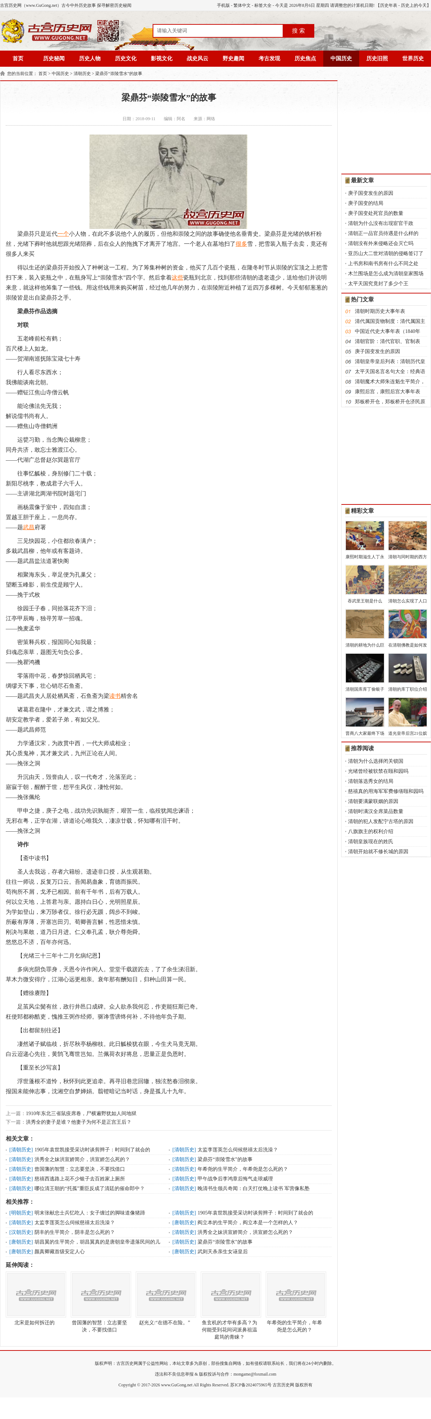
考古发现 (269, 58)
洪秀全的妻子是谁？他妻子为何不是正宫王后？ (78, 1122)
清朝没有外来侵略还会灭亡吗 (380, 243)
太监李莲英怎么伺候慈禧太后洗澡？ (238, 1149)
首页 (18, 58)
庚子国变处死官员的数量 (375, 213)
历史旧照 (377, 58)
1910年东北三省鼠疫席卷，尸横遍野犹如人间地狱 (81, 1113)
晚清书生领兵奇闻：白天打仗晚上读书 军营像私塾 (254, 1188)
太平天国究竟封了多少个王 (378, 283)
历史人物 (90, 58)
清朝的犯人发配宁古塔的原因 (380, 821)
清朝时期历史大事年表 (380, 311)
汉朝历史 (21, 1232)
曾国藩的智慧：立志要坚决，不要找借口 (79, 1169)
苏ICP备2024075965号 (251, 1384)
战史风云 (197, 58)
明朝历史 (21, 1213)
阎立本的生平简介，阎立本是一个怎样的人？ (248, 1222)
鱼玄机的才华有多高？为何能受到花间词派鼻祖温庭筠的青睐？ (229, 1306)
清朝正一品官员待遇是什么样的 (383, 233)
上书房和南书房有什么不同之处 (383, 263)
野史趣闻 (233, 58)
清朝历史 (82, 73)
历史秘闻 (54, 58)
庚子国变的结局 (365, 203)
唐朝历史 (184, 1222)
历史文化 (125, 58)
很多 (241, 244)
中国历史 (341, 58)
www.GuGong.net (177, 1384)
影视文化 (161, 58)
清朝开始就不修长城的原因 (378, 851)
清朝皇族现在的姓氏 (370, 841)
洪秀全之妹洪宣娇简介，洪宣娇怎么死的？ (82, 1159)
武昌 (28, 527)
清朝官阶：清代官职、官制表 (387, 341)
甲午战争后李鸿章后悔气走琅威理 (235, 1178)
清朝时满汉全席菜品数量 (375, 811)
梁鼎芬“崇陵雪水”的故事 (118, 73)
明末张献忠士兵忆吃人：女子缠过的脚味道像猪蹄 (89, 1213)
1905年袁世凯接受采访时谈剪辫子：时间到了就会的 (92, 1149)
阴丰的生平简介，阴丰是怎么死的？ (74, 1232)
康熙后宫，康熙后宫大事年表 (387, 391)
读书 (115, 696)
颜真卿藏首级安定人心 (59, 1251)
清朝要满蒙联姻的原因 (373, 801)
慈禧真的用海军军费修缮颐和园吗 (385, 791)
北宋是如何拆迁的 (34, 1298)
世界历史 (413, 58)
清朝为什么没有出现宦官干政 (380, 223)
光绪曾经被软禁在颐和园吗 (378, 771)
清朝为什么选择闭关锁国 (375, 761)
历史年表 (388, 5)
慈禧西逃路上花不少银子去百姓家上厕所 (79, 1178)
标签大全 (263, 5)
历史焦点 (305, 58)
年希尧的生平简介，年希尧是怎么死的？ (243, 1169)
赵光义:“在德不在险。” (164, 1298)
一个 (63, 234)
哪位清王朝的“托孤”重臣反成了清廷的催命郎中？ (89, 1188)
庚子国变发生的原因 (370, 193)
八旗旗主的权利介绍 (370, 831)
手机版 (223, 5)
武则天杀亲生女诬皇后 (223, 1251)
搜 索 (298, 31)
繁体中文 (242, 5)
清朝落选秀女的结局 (370, 781)
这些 (177, 277)
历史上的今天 (414, 5)
